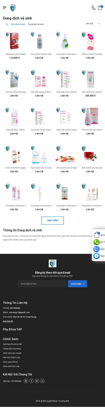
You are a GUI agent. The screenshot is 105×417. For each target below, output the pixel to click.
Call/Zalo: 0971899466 (12, 381)
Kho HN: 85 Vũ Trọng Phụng (24, 317)
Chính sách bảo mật (11, 366)
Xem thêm (52, 220)
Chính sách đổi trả (10, 362)
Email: (6, 312)
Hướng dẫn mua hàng (12, 349)
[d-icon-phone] (93, 8)
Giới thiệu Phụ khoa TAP (12, 344)
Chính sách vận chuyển (12, 353)
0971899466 (15, 308)
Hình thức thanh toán (11, 357)
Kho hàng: (8, 317)
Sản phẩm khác (18, 24)
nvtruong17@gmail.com (19, 312)
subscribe (77, 284)
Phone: (6, 308)
